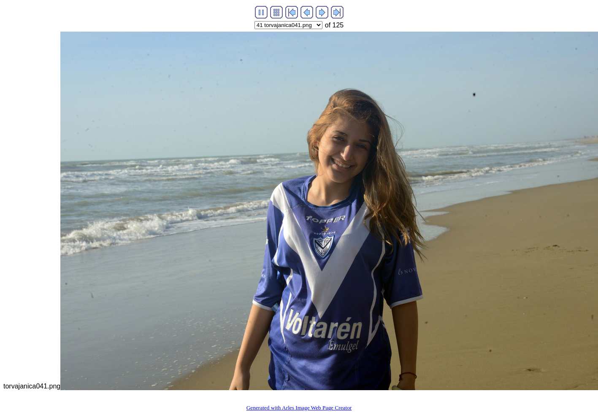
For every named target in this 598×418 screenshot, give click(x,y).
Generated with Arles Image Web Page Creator (299, 408)
